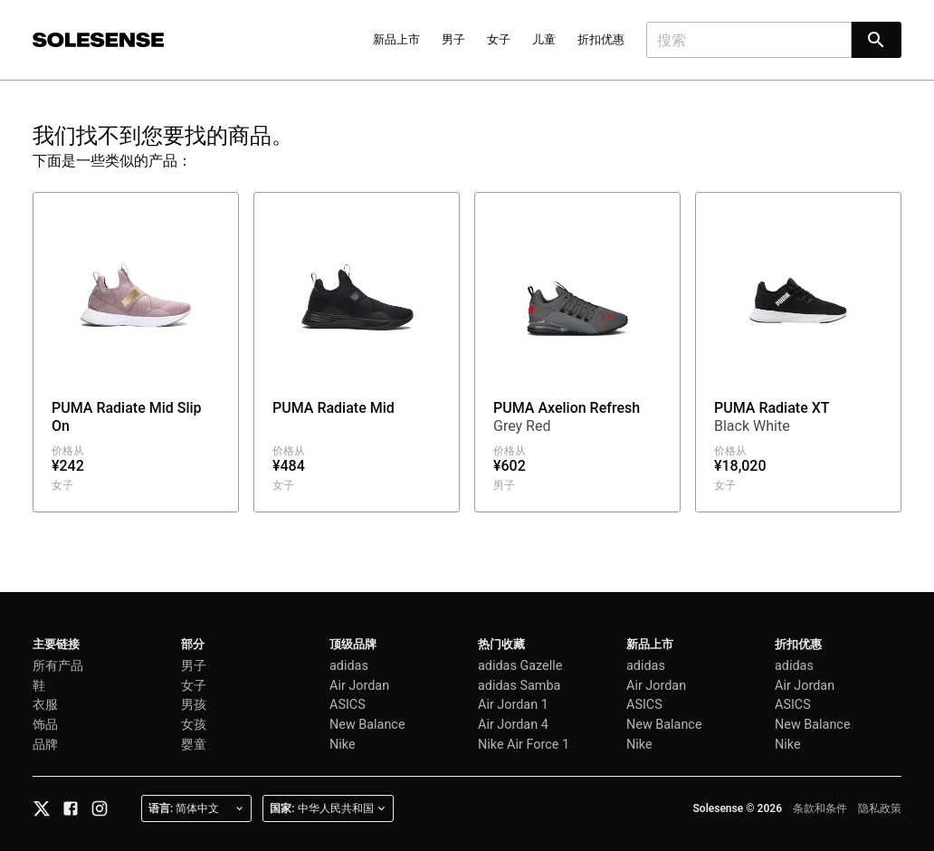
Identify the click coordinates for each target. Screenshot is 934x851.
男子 (453, 39)
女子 (498, 39)
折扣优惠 (600, 39)
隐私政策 (879, 808)
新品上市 (396, 39)
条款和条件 (820, 808)
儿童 (544, 39)
